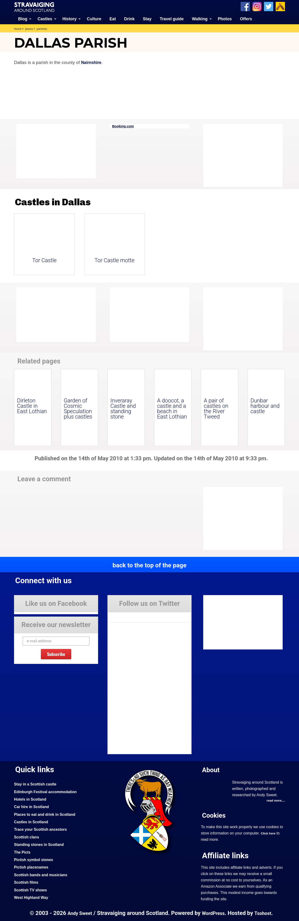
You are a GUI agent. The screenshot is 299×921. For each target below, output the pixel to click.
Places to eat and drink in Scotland (47, 814)
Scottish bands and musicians (43, 874)
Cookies (215, 815)
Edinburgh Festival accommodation (48, 791)
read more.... (275, 800)
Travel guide (172, 18)
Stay (147, 18)
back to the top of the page (149, 565)
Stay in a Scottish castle (37, 783)
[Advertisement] (241, 155)
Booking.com (124, 126)
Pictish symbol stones (35, 859)
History (69, 18)
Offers (246, 18)
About (211, 769)
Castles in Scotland (32, 821)
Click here (269, 833)
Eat (113, 18)
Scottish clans (27, 836)
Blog (22, 18)
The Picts (23, 851)
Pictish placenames (32, 866)
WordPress (213, 913)
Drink (129, 18)
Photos (225, 18)
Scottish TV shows (32, 889)
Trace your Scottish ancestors (43, 829)
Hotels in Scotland (31, 798)
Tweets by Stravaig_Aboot (129, 615)
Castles (45, 18)
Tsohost (265, 913)
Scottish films (27, 881)
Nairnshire (92, 61)
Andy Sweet (78, 913)
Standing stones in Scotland (41, 844)
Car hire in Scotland (33, 806)
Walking (200, 18)
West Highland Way (32, 897)
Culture (94, 18)
